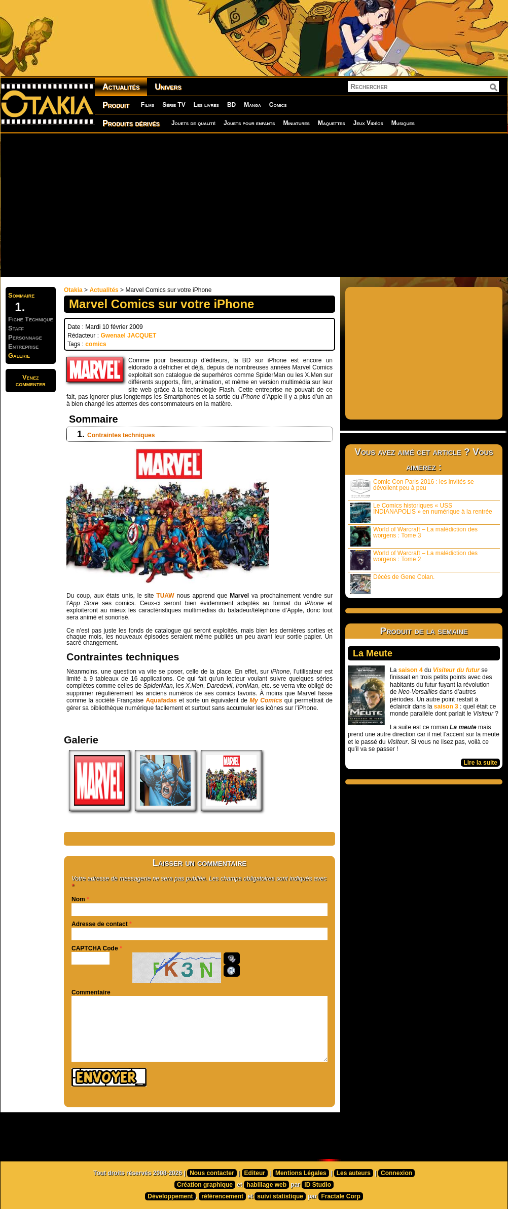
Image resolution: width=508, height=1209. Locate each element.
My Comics (265, 700)
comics (95, 344)
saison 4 (410, 670)
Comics (278, 104)
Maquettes (331, 123)
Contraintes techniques (121, 435)
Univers (168, 86)
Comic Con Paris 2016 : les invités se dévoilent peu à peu (412, 488)
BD (231, 104)
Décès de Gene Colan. (392, 583)
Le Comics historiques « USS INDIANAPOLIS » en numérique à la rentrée (421, 512)
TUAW (165, 595)
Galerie (19, 355)
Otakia (73, 290)
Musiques (403, 123)
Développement (170, 1196)
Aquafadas (161, 700)
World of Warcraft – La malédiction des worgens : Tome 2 (414, 560)
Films (147, 104)
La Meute (372, 653)
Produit (115, 105)
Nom (78, 899)
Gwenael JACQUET (128, 335)
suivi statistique (280, 1196)
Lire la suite (480, 762)
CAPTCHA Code (94, 948)
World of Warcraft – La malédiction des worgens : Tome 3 (414, 536)
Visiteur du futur (456, 670)
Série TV (173, 104)
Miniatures (296, 123)
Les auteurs (354, 1173)
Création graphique (205, 1184)
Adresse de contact (99, 924)
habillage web (266, 1184)
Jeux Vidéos (368, 123)
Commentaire (91, 992)
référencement (222, 1196)
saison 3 (446, 706)
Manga (252, 104)
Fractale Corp (340, 1196)
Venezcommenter (31, 380)
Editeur (254, 1173)
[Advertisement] (189, 205)
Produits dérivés (131, 123)
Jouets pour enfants (249, 123)
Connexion (396, 1173)
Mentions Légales (300, 1173)
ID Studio (317, 1184)
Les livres (206, 104)
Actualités (120, 86)
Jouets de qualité (193, 123)
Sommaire (21, 295)
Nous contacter (212, 1173)
